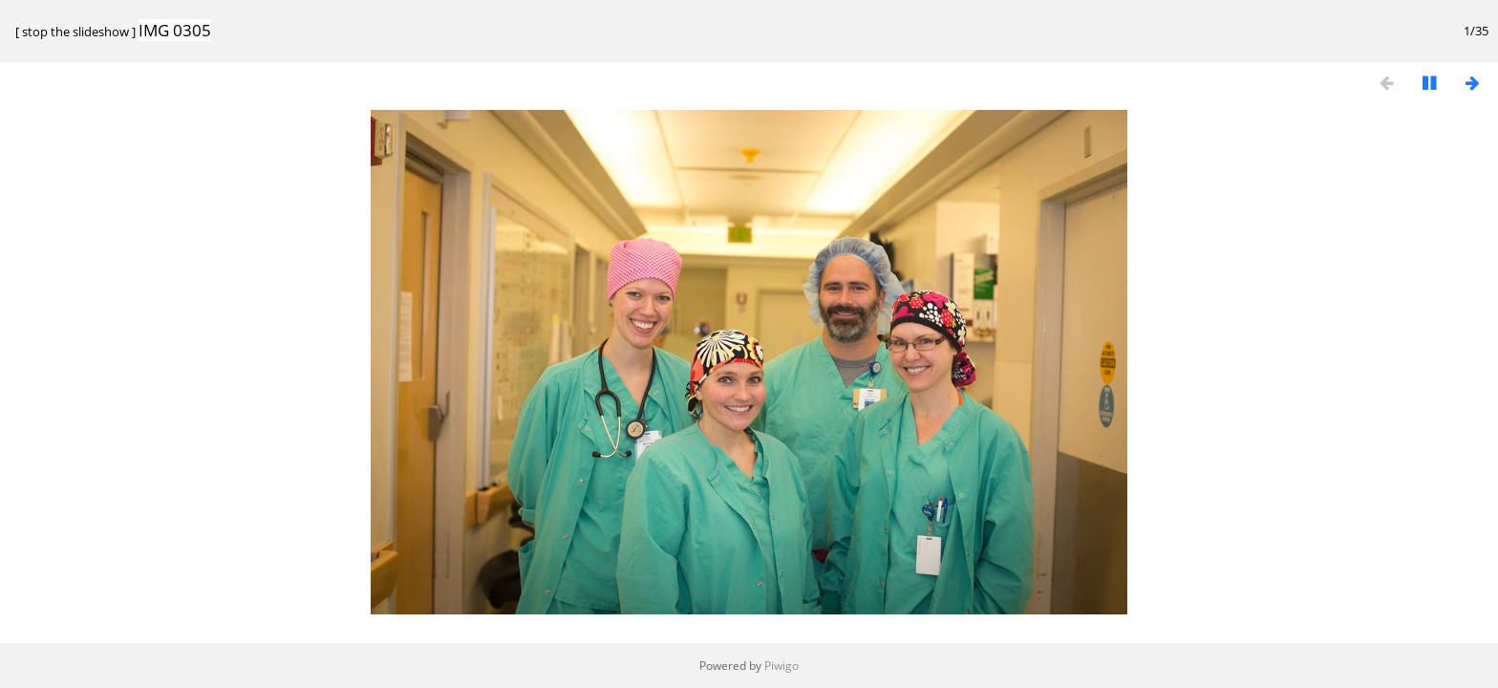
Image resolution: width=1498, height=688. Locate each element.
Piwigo (781, 665)
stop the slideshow (75, 31)
